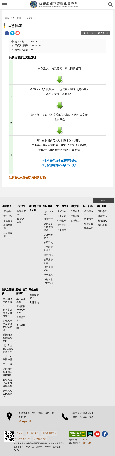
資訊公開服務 (8, 291)
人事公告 (61, 216)
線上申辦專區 (48, 236)
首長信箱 (7, 220)
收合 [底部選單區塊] (103, 200)
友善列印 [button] (104, 33)
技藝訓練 (75, 216)
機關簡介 (7, 206)
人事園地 (61, 229)
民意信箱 (28, 18)
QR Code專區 (48, 213)
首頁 (7, 18)
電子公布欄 (62, 206)
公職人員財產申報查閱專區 (7, 382)
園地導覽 (102, 211)
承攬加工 (75, 220)
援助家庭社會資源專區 (48, 226)
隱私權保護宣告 (49, 433)
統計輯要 (102, 225)
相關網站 (102, 220)
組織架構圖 (7, 227)
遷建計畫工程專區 (21, 291)
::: (1, 1)
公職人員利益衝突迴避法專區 (7, 325)
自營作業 (75, 211)
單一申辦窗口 (32, 433)
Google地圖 (25, 421)
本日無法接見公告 (35, 208)
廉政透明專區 (20, 327)
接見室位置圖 (21, 221)
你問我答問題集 (48, 248)
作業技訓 (74, 206)
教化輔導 (88, 219)
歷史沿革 (7, 211)
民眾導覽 (20, 206)
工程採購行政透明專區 (20, 309)
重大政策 (7, 364)
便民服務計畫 (48, 261)
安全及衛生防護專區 (7, 393)
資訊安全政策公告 (22, 438)
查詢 (110, 4)
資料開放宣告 (40, 438)
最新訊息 (61, 211)
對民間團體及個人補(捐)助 (7, 371)
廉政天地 (61, 225)
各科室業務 (7, 234)
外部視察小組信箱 (48, 281)
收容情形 (102, 216)
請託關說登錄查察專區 (7, 337)
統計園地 (101, 206)
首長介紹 (7, 216)
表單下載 (48, 242)
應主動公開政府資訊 (7, 301)
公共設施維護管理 (7, 358)
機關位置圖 (21, 213)
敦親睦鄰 (88, 228)
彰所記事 (88, 206)
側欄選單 (4, 4)
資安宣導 (61, 220)
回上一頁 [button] (90, 33)
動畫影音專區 (34, 296)
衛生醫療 (88, 223)
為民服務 (17, 18)
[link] (7, 33)
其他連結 (33, 289)
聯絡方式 (48, 219)
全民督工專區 (20, 319)
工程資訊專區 (20, 300)
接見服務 (48, 275)
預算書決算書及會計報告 (7, 312)
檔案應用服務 (48, 269)
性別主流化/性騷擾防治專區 (8, 348)
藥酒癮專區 (88, 213)
